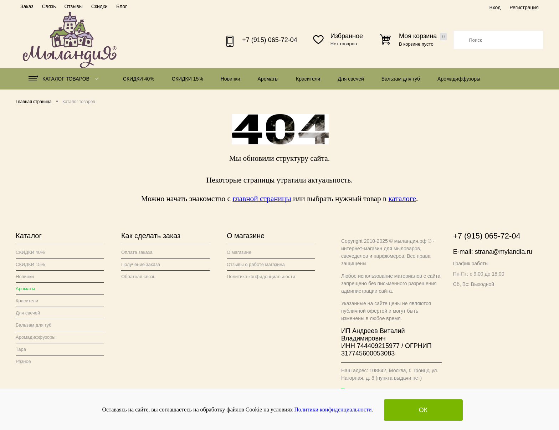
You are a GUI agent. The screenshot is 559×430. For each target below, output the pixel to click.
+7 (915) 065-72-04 (269, 39)
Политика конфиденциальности (261, 276)
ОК (423, 410)
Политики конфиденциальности (332, 409)
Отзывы (73, 6)
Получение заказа (140, 264)
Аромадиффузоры (458, 79)
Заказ (27, 6)
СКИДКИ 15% (187, 79)
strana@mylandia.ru (503, 251)
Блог (121, 6)
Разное (23, 361)
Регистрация (524, 7)
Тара (21, 349)
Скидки (99, 6)
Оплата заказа (137, 252)
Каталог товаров (65, 79)
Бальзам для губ (400, 79)
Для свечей (351, 79)
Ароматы (268, 79)
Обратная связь (138, 276)
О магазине (239, 252)
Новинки (230, 79)
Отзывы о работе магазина (256, 264)
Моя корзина (423, 36)
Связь (49, 6)
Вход (495, 7)
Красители (308, 79)
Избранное (346, 36)
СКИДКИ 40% (138, 79)
